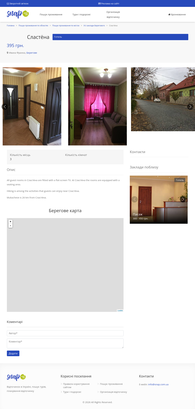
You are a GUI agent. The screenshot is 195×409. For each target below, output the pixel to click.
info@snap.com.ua (158, 384)
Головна (11, 25)
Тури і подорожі (81, 14)
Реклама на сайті (108, 3)
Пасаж (137, 214)
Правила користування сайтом (76, 385)
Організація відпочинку (113, 14)
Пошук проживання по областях (33, 25)
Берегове (31, 52)
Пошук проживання (51, 14)
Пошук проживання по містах (65, 25)
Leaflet (120, 311)
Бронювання (177, 14)
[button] (190, 107)
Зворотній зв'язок (18, 3)
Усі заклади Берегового (94, 25)
